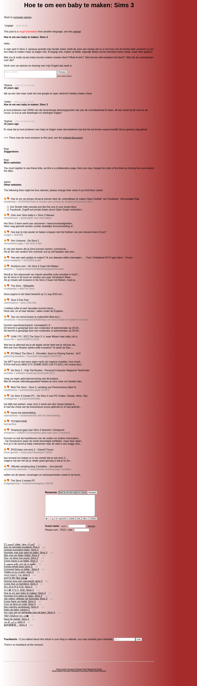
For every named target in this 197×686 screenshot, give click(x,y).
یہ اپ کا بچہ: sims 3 (14, 627)
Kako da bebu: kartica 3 (17, 615)
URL (78, 524)
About (99, 675)
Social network (57, 676)
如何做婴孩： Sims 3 (15, 630)
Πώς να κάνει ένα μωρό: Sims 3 (21, 563)
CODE (71, 524)
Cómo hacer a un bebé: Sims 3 (21, 566)
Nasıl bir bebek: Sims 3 (16, 624)
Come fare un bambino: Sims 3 (21, 589)
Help (85, 675)
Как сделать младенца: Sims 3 (21, 612)
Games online (61, 675)
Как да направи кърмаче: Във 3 (22, 552)
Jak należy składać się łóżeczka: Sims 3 (25, 604)
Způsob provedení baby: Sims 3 (21, 555)
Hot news (67, 676)
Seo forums (85, 676)
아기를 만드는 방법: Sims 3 (19, 595)
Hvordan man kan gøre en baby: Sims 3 (25, 558)
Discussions (75, 676)
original (77, 31)
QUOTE (62, 524)
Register (91, 532)
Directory (103, 676)
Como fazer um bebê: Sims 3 (20, 607)
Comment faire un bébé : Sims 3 (21, 575)
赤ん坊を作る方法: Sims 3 (18, 592)
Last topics (71, 675)
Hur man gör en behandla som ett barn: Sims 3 (29, 618)
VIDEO (93, 524)
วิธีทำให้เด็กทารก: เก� (16, 621)
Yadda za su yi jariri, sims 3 (19, 577)
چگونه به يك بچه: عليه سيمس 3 (20, 569)
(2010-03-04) (22, 26)
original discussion (73, 139)
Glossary (79, 675)
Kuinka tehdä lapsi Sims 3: (18, 572)
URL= (85, 524)
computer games (22, 17)
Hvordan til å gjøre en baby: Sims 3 (23, 601)
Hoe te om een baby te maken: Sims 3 (25, 598)
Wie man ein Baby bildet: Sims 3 (21, 561)
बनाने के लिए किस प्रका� (15, 583)
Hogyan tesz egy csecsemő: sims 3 (23, 586)
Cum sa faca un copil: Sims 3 (20, 609)
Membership (92, 675)
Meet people (94, 676)
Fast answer (33, 75)
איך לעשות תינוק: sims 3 (17, 580)
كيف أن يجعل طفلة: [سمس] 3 (19, 549)
